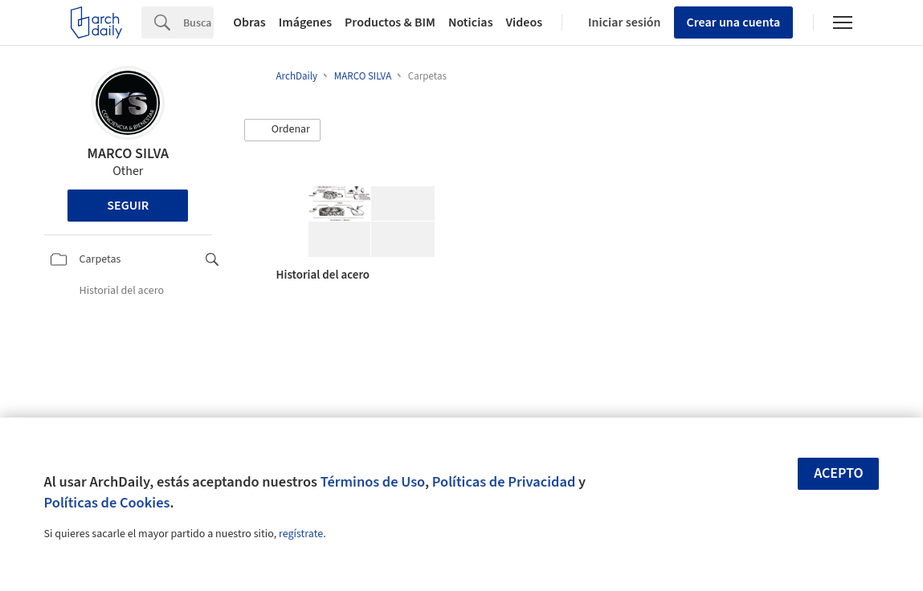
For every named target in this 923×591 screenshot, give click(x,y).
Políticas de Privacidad (504, 481)
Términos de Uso (373, 481)
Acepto (839, 473)
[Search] (198, 22)
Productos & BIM (390, 22)
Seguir (128, 205)
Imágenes (305, 22)
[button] (282, 130)
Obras (249, 22)
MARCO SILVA (128, 154)
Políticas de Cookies (107, 502)
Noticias (470, 22)
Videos (524, 22)
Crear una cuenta (734, 22)
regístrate (301, 534)
